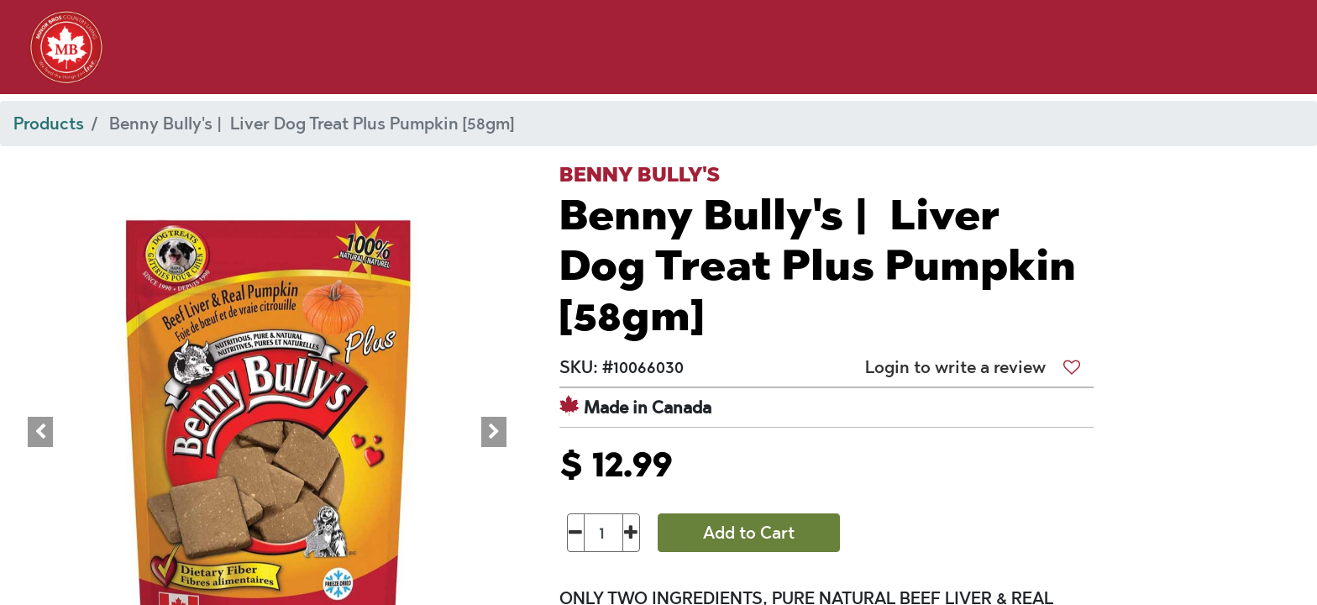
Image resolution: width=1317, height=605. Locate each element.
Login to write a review (955, 367)
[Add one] (631, 532)
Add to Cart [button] (749, 533)
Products (48, 123)
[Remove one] (576, 532)
